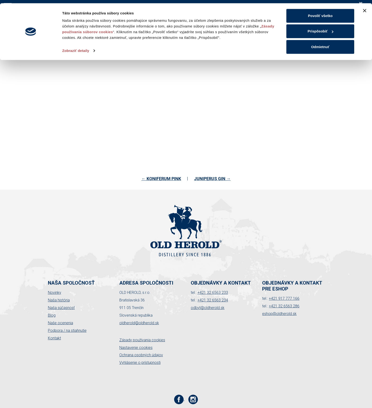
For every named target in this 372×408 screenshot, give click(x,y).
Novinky (54, 292)
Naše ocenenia (60, 323)
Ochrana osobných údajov (141, 355)
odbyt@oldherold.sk (207, 307)
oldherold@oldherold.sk (139, 323)
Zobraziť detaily (75, 47)
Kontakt (54, 338)
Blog (52, 315)
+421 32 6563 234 (212, 300)
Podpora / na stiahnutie (67, 330)
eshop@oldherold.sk (279, 313)
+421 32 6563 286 (284, 306)
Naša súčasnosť (61, 307)
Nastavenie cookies (136, 347)
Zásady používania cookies (142, 340)
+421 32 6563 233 (212, 292)
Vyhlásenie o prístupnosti (140, 362)
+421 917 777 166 (284, 298)
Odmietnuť (320, 44)
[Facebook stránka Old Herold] (179, 399)
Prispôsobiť (320, 28)
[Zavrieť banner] (364, 7)
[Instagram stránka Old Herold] (193, 399)
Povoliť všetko (320, 12)
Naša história (59, 300)
